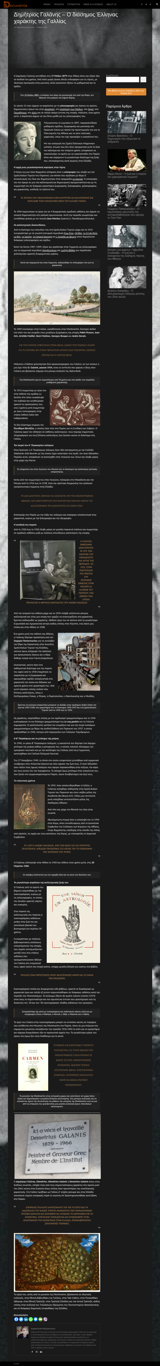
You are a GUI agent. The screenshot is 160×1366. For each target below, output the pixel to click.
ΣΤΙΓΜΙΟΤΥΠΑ (73, 4)
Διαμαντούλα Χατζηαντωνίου (26, 27)
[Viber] (45, 1319)
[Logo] (15, 4)
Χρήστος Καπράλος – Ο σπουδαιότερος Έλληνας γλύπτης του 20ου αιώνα (127, 282)
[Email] (40, 1319)
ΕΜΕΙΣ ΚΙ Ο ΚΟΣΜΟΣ (93, 4)
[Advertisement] (80, 47)
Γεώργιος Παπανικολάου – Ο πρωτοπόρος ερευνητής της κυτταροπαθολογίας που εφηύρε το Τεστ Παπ (127, 201)
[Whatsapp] (31, 1319)
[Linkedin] (26, 1319)
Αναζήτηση (112, 75)
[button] (157, 4)
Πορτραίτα (33, 12)
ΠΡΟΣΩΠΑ (59, 4)
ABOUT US (111, 4)
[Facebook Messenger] (35, 1319)
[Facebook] (16, 1319)
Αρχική (47, 4)
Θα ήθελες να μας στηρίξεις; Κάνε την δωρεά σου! (126, 91)
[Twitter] (21, 1319)
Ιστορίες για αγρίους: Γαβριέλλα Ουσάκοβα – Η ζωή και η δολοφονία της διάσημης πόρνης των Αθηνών (127, 242)
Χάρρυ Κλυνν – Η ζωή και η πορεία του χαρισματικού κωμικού (127, 163)
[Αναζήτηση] (143, 79)
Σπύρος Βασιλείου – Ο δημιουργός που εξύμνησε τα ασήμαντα (127, 127)
